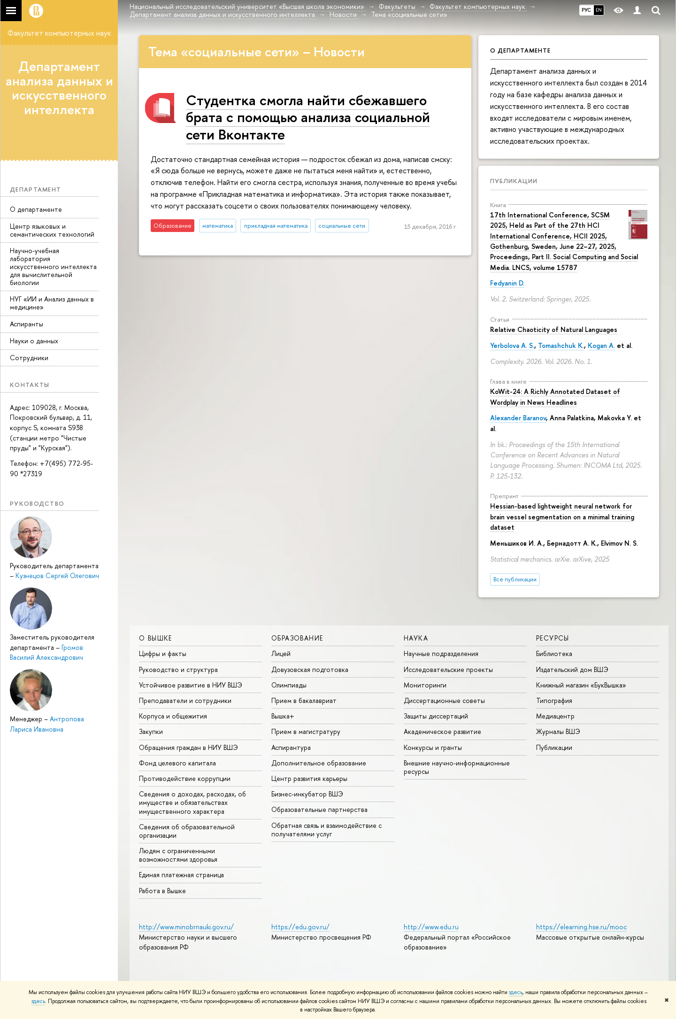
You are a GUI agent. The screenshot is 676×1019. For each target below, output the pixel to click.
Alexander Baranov (518, 417)
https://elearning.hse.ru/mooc (581, 926)
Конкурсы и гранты (433, 747)
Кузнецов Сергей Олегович (57, 575)
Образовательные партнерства (319, 809)
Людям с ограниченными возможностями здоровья (178, 855)
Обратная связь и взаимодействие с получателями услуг (326, 829)
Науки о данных (34, 340)
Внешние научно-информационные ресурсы (457, 767)
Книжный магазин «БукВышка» (581, 684)
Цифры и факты (162, 653)
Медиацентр (555, 715)
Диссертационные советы (444, 700)
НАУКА (416, 637)
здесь (515, 992)
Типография (554, 700)
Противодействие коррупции (184, 778)
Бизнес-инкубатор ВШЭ (307, 793)
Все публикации (515, 579)
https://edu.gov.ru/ (300, 926)
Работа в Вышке (162, 890)
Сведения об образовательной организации (187, 831)
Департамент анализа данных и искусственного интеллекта (59, 87)
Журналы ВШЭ (558, 731)
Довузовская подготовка (309, 669)
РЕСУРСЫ (552, 637)
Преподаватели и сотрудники (185, 700)
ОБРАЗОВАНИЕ (297, 637)
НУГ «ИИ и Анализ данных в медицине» (52, 302)
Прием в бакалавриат (304, 700)
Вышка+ (282, 715)
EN (599, 10)
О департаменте (36, 209)
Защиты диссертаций (436, 715)
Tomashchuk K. (561, 345)
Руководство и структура (178, 669)
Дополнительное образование (318, 762)
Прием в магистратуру (305, 731)
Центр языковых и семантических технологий (52, 230)
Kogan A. (601, 345)
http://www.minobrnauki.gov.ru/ (186, 926)
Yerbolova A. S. (512, 345)
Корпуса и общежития (173, 715)
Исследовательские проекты (448, 669)
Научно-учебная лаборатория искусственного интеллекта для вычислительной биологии (53, 266)
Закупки (151, 731)
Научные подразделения (441, 653)
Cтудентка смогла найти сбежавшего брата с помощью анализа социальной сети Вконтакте (308, 117)
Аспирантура (291, 747)
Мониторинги (425, 684)
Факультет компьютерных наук (59, 33)
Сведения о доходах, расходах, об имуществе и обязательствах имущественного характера (192, 802)
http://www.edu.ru (431, 926)
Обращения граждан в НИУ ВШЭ (188, 747)
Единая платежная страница (181, 874)
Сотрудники (29, 357)
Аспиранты (26, 323)
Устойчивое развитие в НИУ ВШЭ (190, 684)
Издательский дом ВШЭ (572, 669)
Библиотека (554, 653)
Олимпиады (289, 684)
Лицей (281, 653)
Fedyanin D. (507, 282)
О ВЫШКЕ (155, 637)
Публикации (514, 181)
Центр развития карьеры (309, 778)
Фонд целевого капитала (177, 762)
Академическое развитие (442, 731)
